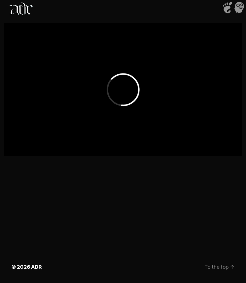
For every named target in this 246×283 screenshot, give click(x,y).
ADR (36, 267)
